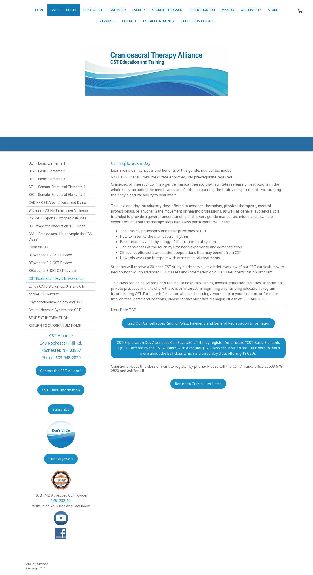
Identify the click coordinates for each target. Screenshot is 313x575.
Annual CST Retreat (44, 294)
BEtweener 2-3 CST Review (50, 263)
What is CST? (251, 10)
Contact (129, 21)
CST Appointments (158, 21)
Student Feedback (167, 10)
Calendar (118, 10)
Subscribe (107, 21)
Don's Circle (93, 10)
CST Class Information (61, 390)
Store (273, 10)
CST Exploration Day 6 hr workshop (56, 278)
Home (39, 10)
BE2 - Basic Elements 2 (47, 171)
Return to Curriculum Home (198, 383)
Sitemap (42, 564)
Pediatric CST (39, 247)
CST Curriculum (64, 10)
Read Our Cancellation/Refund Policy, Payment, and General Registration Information (198, 323)
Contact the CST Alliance (61, 370)
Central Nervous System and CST (55, 310)
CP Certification (202, 10)
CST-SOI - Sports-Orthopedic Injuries (57, 218)
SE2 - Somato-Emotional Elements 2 (57, 195)
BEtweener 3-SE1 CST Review (52, 271)
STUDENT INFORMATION (48, 318)
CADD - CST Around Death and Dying (57, 202)
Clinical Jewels (61, 458)
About (30, 564)
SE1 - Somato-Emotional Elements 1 (57, 187)
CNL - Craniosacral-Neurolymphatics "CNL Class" (61, 236)
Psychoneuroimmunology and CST (55, 302)
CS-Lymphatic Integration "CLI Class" (57, 226)
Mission (228, 10)
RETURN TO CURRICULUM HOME (55, 325)
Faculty (138, 10)
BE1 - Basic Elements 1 (47, 163)
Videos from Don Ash (197, 21)
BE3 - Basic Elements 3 (47, 179)
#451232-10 (60, 500)
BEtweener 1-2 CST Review (50, 255)
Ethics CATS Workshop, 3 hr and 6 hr (57, 286)
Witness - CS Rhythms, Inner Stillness (58, 210)
